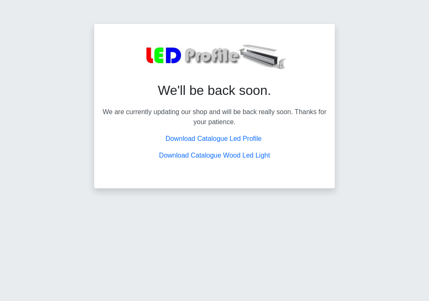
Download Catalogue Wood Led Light (214, 155)
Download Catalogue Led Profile (214, 138)
